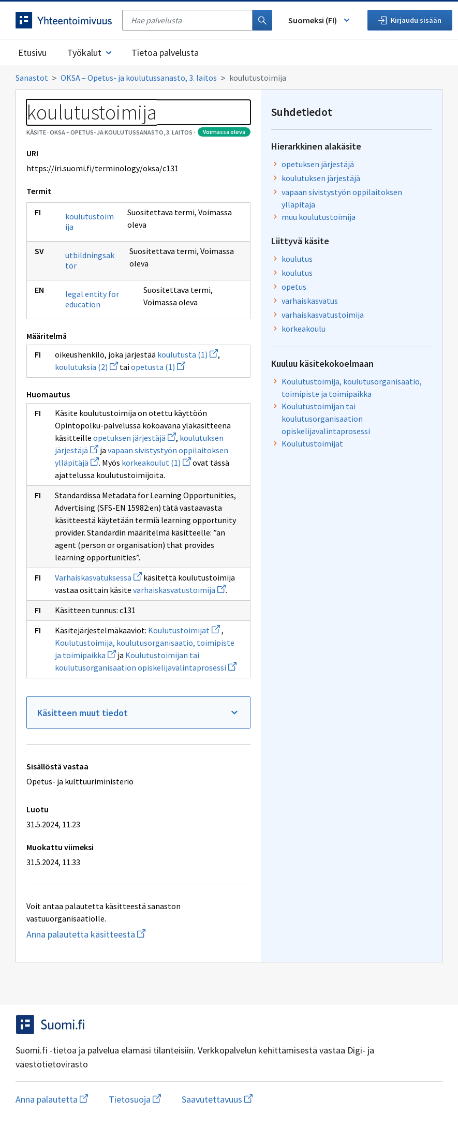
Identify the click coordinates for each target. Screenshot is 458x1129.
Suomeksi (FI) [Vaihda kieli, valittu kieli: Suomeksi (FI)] (319, 20)
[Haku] (262, 20)
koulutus (297, 259)
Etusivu (32, 52)
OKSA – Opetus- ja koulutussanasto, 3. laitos (139, 77)
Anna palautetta (52, 1099)
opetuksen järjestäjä (134, 438)
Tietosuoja (135, 1099)
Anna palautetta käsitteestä (121, 934)
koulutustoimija (89, 221)
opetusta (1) (158, 367)
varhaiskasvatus (310, 300)
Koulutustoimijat (184, 630)
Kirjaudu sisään (409, 20)
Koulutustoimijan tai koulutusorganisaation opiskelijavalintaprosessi (326, 418)
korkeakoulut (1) (156, 462)
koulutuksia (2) (86, 367)
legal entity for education (92, 299)
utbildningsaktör (89, 260)
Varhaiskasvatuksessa (98, 577)
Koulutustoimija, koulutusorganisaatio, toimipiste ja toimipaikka (352, 387)
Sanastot (32, 77)
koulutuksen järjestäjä (321, 178)
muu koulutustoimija (319, 217)
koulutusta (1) (187, 354)
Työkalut (90, 52)
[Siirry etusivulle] (64, 20)
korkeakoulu (304, 328)
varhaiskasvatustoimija (179, 590)
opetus (294, 286)
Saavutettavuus (217, 1099)
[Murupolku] (229, 77)
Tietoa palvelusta (165, 52)
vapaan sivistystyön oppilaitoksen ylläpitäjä (342, 198)
